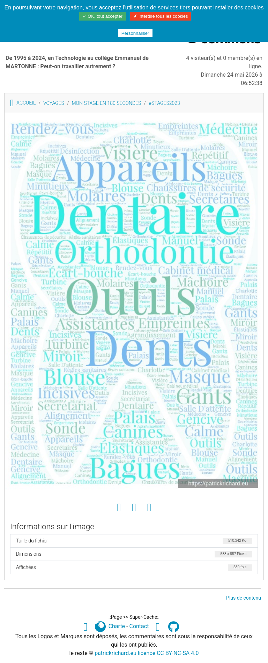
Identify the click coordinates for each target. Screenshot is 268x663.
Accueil (23, 103)
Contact (139, 626)
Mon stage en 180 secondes (106, 103)
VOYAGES (53, 103)
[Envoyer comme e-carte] (149, 507)
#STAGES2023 (164, 103)
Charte (117, 626)
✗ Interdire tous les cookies (160, 16)
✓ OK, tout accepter (102, 16)
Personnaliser (135, 33)
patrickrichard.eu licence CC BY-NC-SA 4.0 (147, 653)
